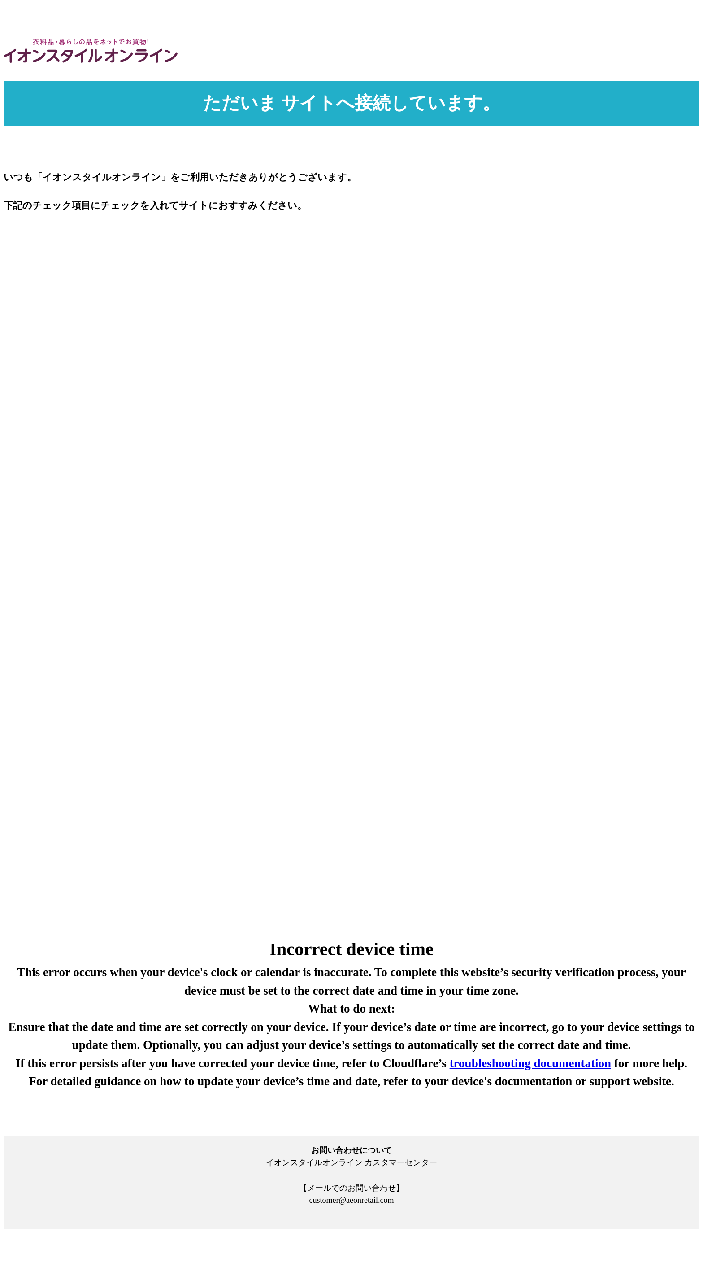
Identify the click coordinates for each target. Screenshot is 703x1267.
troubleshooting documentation (530, 1063)
